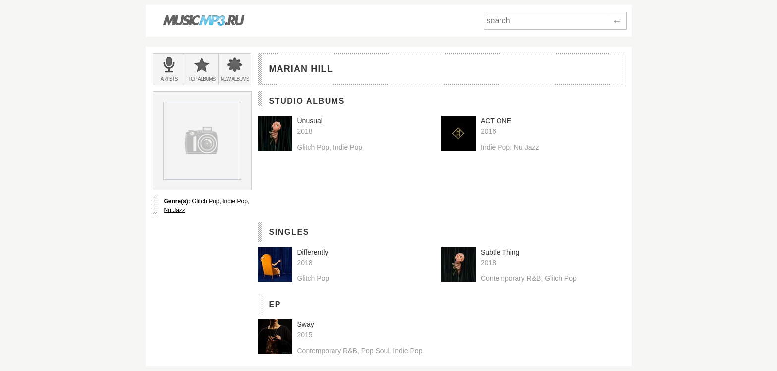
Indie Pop (235, 201)
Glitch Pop (205, 201)
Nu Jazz (174, 210)
